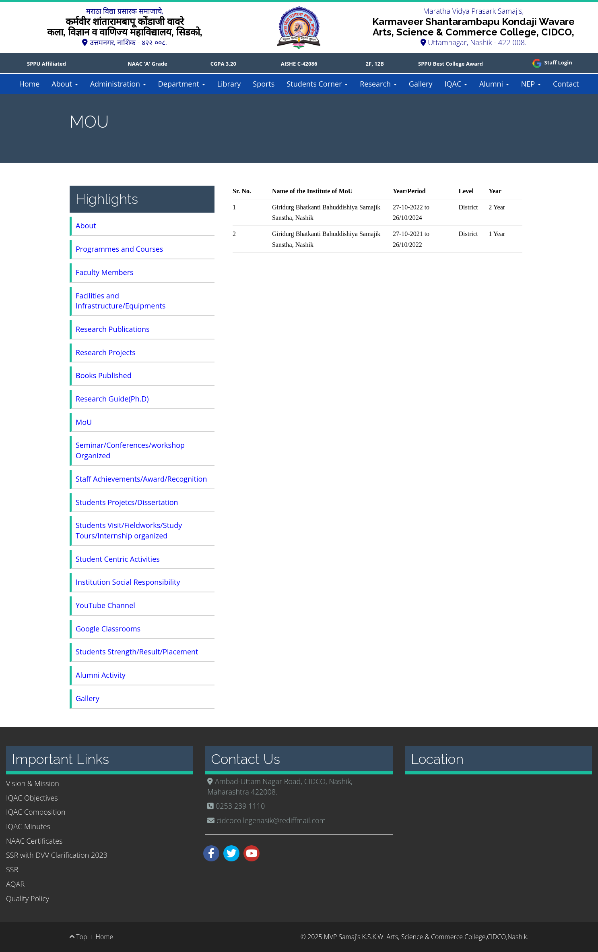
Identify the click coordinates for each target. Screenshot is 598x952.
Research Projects (106, 352)
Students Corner (317, 84)
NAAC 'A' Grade (147, 63)
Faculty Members (105, 272)
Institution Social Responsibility (128, 582)
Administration (118, 84)
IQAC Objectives (32, 798)
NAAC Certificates (34, 841)
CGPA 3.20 (223, 63)
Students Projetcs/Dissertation (127, 502)
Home (29, 84)
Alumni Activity (101, 675)
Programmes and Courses (119, 249)
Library (229, 84)
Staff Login (551, 62)
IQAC (455, 84)
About (65, 84)
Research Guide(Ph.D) (112, 399)
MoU (84, 422)
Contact (566, 84)
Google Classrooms (108, 628)
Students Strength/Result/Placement (137, 651)
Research (378, 84)
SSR (12, 869)
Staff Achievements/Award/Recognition (141, 479)
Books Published (104, 375)
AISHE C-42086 (299, 63)
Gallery (421, 84)
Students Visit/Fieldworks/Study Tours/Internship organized (129, 530)
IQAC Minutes (28, 826)
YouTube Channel (105, 605)
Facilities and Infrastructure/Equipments (120, 301)
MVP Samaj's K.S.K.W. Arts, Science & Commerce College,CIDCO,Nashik (425, 936)
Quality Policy (27, 898)
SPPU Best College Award (450, 63)
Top (78, 936)
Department (181, 84)
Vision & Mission (32, 783)
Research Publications (113, 329)
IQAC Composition (36, 812)
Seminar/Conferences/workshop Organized (130, 450)
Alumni (494, 84)
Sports (263, 84)
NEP (531, 84)
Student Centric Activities (118, 559)
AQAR (15, 884)
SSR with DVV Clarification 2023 (56, 855)
